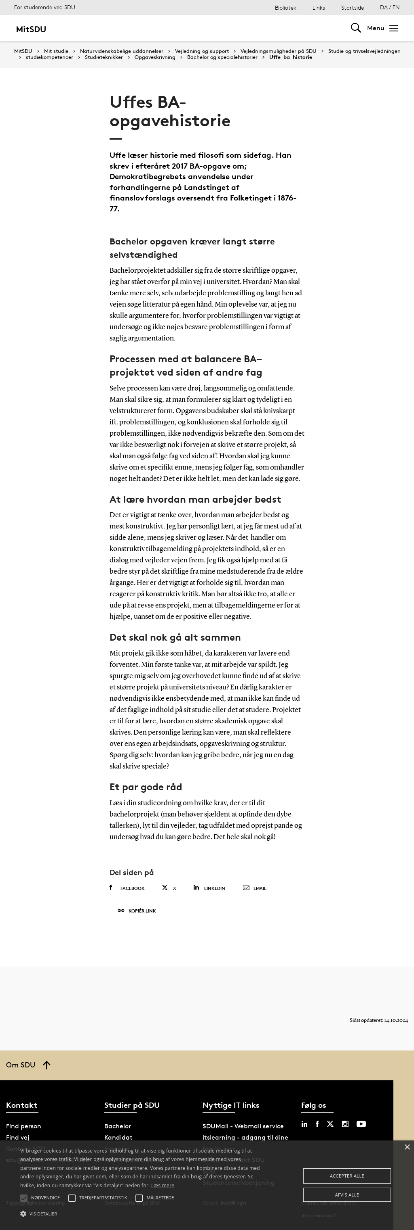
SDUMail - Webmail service (243, 1126)
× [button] (407, 1147)
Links (319, 7)
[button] (141, 1213)
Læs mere (162, 1185)
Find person (23, 1126)
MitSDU (23, 51)
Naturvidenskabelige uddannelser (121, 51)
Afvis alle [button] (347, 1195)
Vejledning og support (202, 51)
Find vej (18, 1137)
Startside (352, 7)
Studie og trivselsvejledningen (364, 51)
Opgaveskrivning (155, 57)
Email (254, 888)
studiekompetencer (49, 57)
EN (396, 7)
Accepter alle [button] (347, 1176)
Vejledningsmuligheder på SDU (279, 51)
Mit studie (56, 51)
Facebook (127, 888)
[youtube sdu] (361, 1124)
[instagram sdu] (345, 1124)
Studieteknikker (104, 57)
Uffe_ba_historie (290, 57)
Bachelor (117, 1126)
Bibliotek (285, 7)
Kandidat (118, 1137)
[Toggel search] (356, 28)
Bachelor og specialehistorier (222, 57)
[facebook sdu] (317, 1124)
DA (384, 7)
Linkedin (209, 887)
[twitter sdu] (330, 1124)
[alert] (207, 1185)
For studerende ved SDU (44, 7)
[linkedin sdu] (304, 1124)
